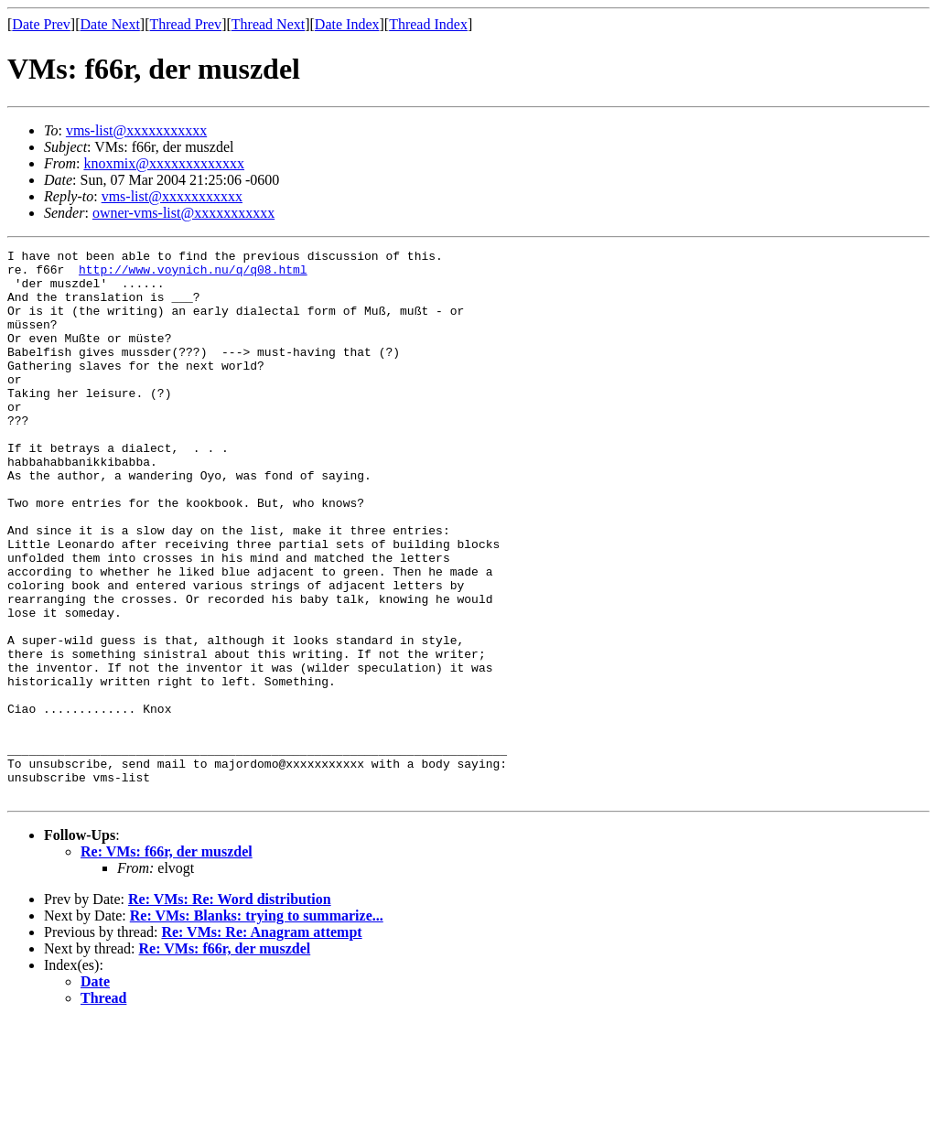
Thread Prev (185, 24)
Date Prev (41, 24)
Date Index (347, 24)
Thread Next (268, 24)
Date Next (110, 24)
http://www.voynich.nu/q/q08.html (193, 274)
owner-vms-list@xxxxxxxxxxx (183, 213)
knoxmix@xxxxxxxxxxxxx (163, 163)
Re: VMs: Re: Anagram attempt (261, 1042)
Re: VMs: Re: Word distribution (229, 1009)
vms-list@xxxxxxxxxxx (136, 130)
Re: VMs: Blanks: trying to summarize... (256, 1025)
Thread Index (428, 24)
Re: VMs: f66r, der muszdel (167, 961)
